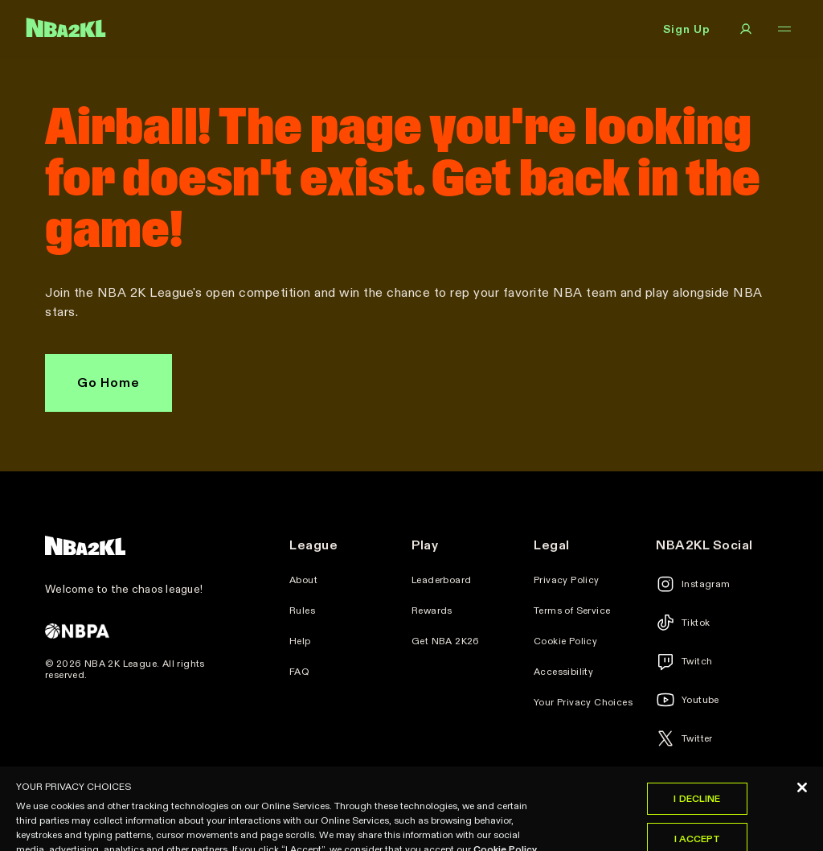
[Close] (802, 802)
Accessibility (563, 671)
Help (300, 641)
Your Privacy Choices (583, 702)
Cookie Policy (565, 641)
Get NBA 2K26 (446, 641)
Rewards (432, 610)
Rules (302, 610)
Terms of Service (572, 610)
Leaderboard (441, 580)
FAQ (299, 671)
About (303, 580)
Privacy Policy (567, 580)
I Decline (697, 813)
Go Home (108, 382)
